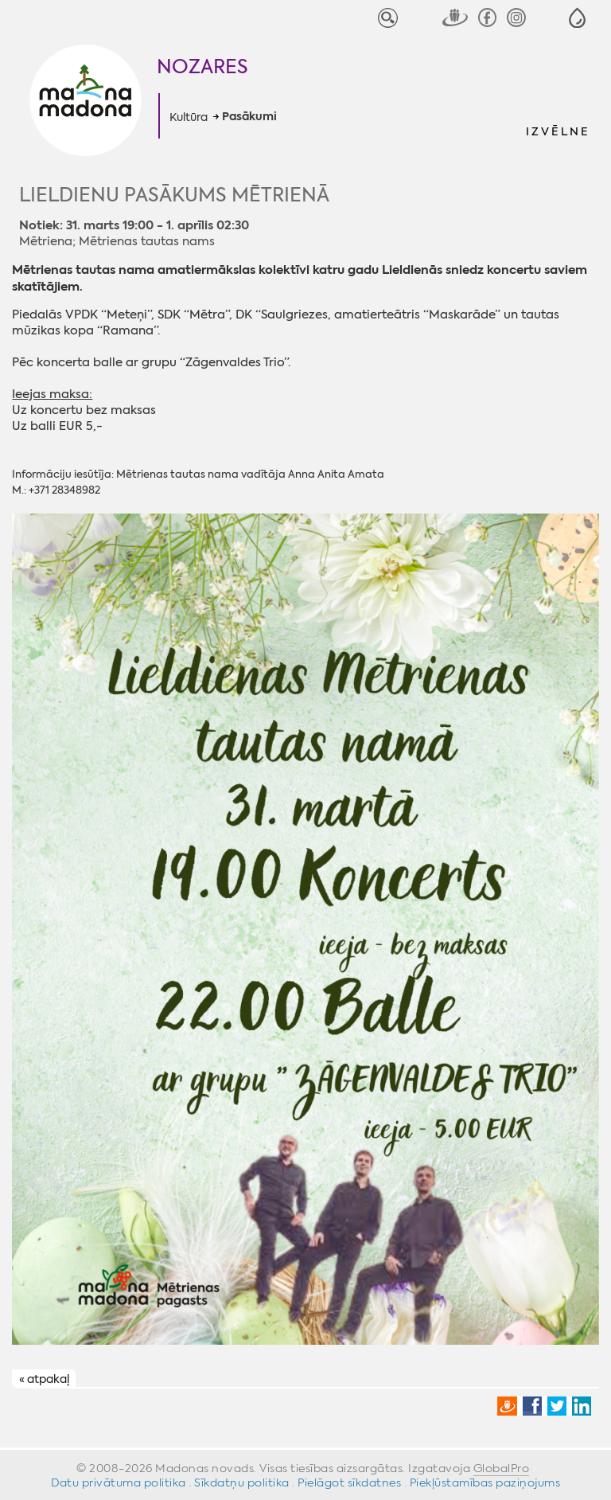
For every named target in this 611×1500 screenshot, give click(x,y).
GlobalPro (501, 1468)
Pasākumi (249, 117)
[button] (577, 18)
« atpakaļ (44, 1379)
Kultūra (188, 117)
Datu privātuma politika (118, 1482)
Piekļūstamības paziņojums (485, 1482)
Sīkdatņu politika (242, 1482)
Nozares (202, 67)
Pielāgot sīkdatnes (349, 1482)
